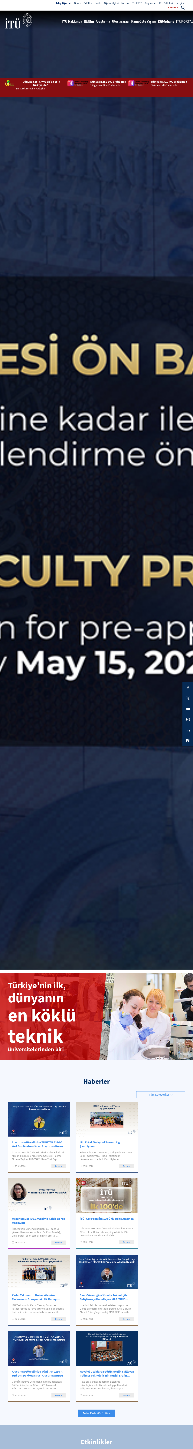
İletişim (180, 3)
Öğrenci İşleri (111, 3)
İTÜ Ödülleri (166, 3)
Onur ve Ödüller (83, 3)
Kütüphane (166, 21)
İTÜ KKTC (137, 3)
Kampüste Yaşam (143, 21)
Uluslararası (120, 21)
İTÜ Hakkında (72, 21)
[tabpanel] (96, 726)
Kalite (98, 3)
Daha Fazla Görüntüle (96, 1413)
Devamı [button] (58, 1166)
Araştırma (103, 21)
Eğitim (89, 21)
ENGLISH (173, 7)
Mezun (125, 3)
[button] (183, 7)
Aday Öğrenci (63, 3)
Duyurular (150, 3)
